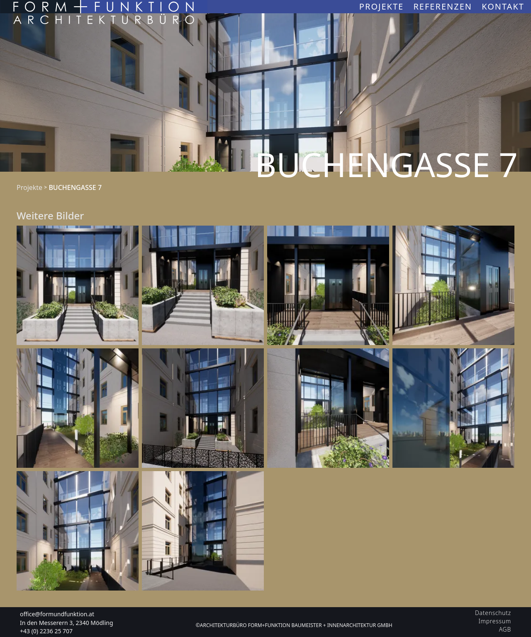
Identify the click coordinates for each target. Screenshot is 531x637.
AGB (505, 629)
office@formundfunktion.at (57, 614)
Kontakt (503, 6)
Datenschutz (493, 613)
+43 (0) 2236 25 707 (46, 631)
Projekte (383, 6)
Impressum (495, 621)
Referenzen (444, 6)
